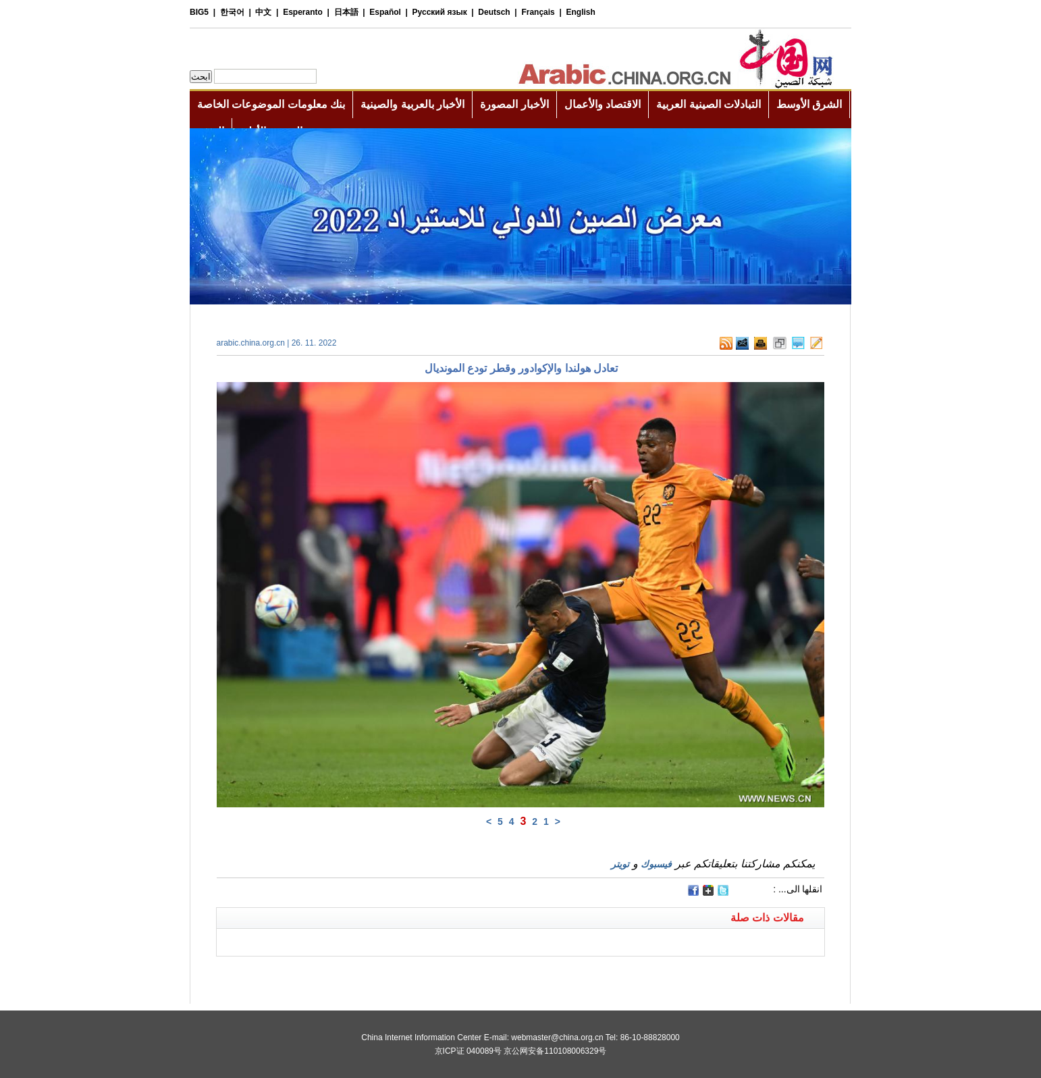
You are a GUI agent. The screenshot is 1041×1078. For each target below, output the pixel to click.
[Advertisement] (368, 973)
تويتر (620, 864)
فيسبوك (656, 864)
